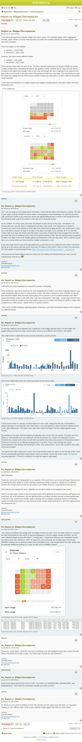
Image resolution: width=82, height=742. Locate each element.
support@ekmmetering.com (65, 485)
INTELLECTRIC (6, 519)
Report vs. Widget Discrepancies (19, 16)
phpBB (33, 737)
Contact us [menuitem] (47, 733)
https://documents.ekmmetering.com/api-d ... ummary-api (53, 249)
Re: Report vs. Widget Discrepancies (18, 206)
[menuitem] (13, 7)
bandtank (4, 23)
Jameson (4, 198)
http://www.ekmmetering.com (10, 265)
